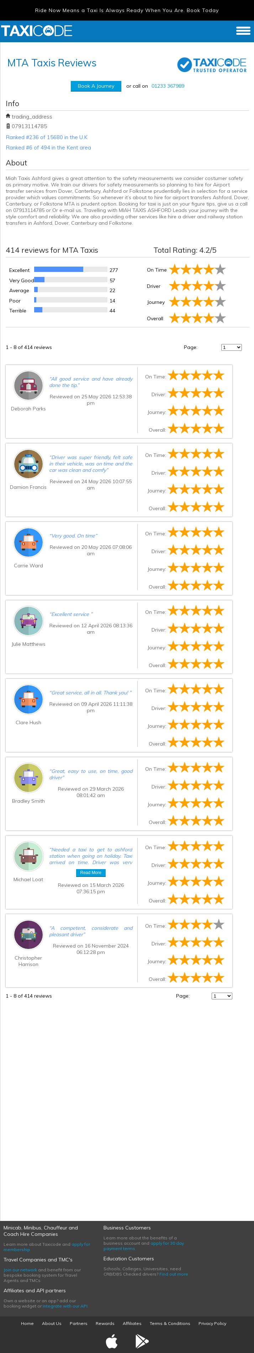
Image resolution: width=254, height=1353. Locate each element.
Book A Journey (96, 86)
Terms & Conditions (170, 1323)
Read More (90, 872)
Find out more (173, 1274)
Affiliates (132, 1323)
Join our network (20, 1269)
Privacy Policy (212, 1323)
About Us (52, 1323)
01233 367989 (168, 86)
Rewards (105, 1323)
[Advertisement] (59, 1105)
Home (27, 1323)
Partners (79, 1323)
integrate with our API (65, 1306)
